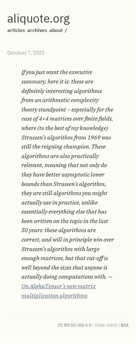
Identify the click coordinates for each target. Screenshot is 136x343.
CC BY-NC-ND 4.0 (74, 325)
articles (16, 30)
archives (37, 30)
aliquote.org (38, 18)
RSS (125, 325)
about (56, 30)
